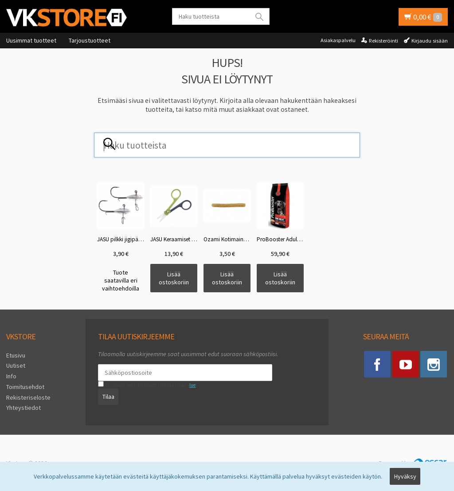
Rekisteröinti (383, 40)
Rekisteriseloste (28, 397)
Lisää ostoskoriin (174, 278)
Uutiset (15, 365)
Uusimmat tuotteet (31, 40)
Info (11, 376)
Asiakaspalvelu (338, 40)
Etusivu (15, 355)
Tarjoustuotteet (89, 40)
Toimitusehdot (25, 387)
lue (192, 385)
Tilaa (108, 397)
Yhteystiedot (23, 408)
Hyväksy (405, 476)
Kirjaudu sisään (429, 40)
